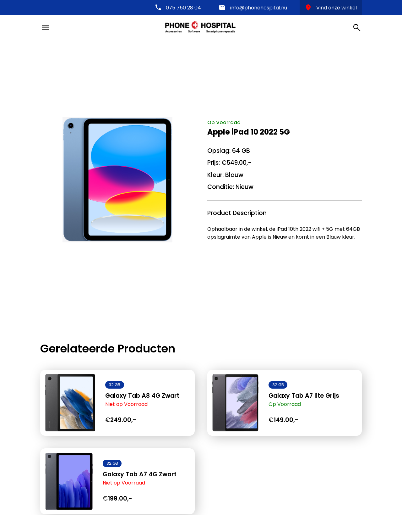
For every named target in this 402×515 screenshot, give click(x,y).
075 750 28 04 (183, 7)
